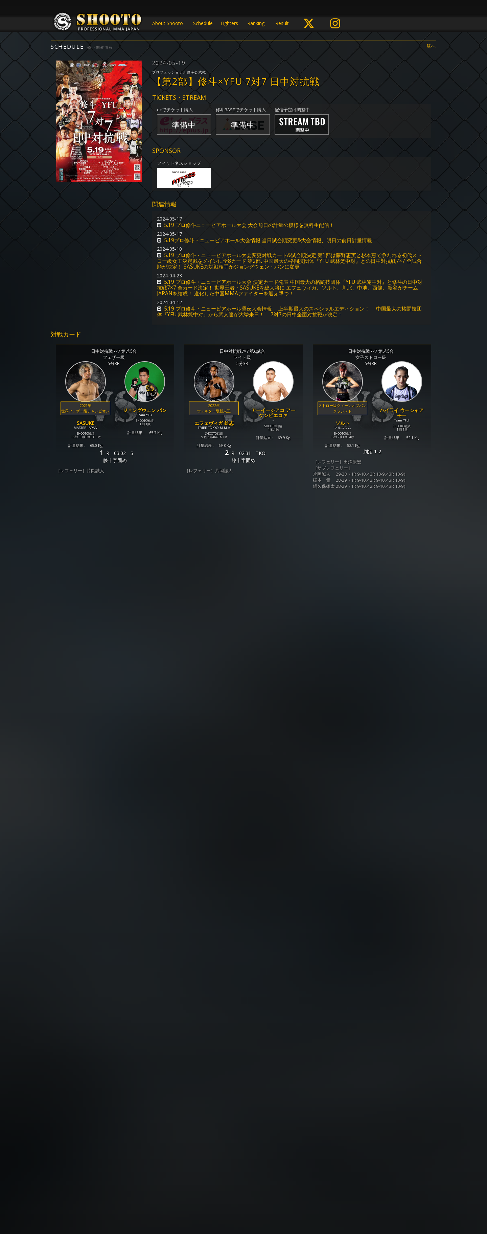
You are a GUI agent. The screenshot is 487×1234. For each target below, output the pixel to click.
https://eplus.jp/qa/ (201, 1139)
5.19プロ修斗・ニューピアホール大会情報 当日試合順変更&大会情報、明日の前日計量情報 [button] (268, 240)
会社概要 (291, 1202)
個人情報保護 (200, 1202)
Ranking (255, 23)
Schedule (203, 23)
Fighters (229, 23)
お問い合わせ (263, 1202)
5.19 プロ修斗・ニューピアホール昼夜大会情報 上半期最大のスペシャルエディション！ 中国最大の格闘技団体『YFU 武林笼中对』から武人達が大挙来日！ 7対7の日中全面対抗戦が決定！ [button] (289, 311)
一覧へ (428, 46)
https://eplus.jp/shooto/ (170, 1132)
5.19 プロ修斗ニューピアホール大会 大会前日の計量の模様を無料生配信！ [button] (249, 225)
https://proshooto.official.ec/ (216, 1145)
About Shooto (167, 23)
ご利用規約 (231, 1202)
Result (282, 23)
